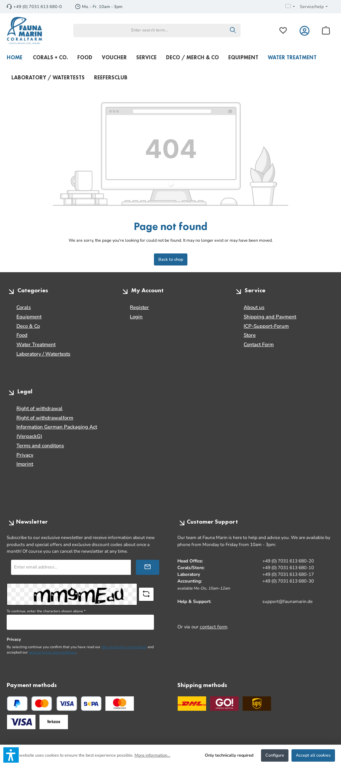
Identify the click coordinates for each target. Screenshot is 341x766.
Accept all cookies (313, 755)
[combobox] (149, 30)
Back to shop (170, 259)
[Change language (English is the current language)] (290, 7)
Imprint (24, 464)
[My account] (304, 30)
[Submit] (147, 567)
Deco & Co (28, 326)
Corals (23, 307)
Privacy (24, 455)
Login (136, 316)
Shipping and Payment (270, 316)
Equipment (28, 316)
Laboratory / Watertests (43, 354)
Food (21, 335)
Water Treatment (36, 344)
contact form (213, 626)
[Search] (233, 30)
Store (250, 335)
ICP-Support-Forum (266, 326)
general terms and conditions (52, 652)
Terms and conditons (40, 445)
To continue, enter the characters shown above (46, 611)
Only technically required (229, 755)
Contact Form (259, 344)
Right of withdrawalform (44, 417)
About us (254, 307)
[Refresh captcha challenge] (146, 594)
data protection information (124, 646)
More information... (152, 755)
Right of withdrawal (39, 408)
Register (139, 307)
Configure (274, 755)
